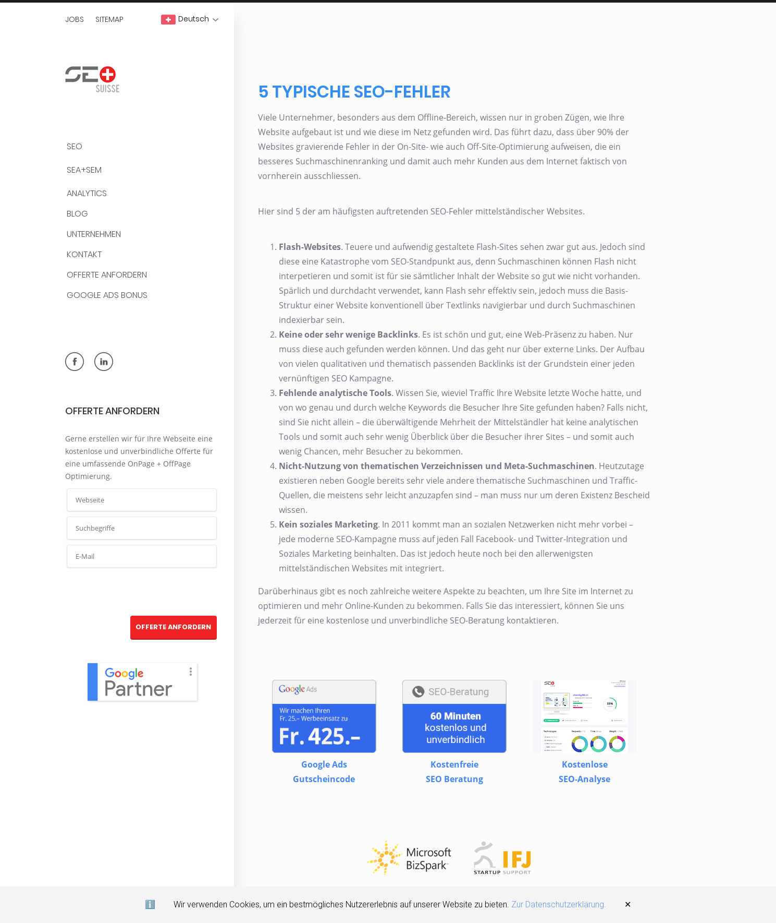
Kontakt (84, 254)
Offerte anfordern (107, 275)
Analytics (87, 193)
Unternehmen (94, 234)
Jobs (74, 19)
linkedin (103, 361)
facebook (74, 361)
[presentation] (142, 592)
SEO (74, 146)
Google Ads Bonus (107, 295)
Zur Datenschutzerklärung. (558, 904)
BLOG (77, 214)
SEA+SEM (84, 170)
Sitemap (109, 19)
